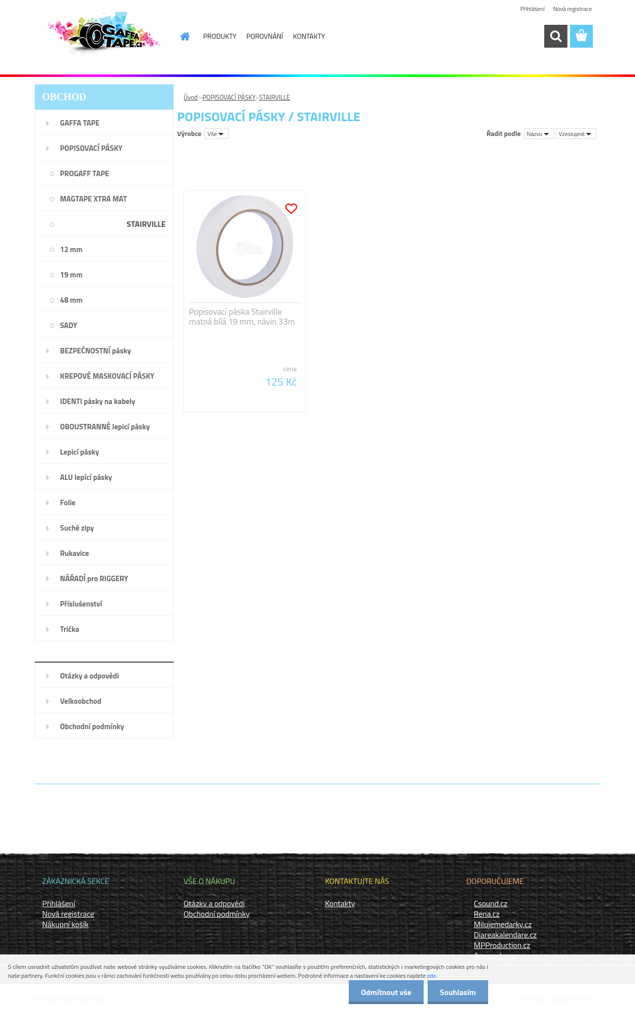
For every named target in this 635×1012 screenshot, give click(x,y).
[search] (555, 36)
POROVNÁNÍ (265, 36)
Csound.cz (491, 903)
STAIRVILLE (274, 97)
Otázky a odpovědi (214, 903)
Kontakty (340, 903)
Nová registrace (572, 8)
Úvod (190, 97)
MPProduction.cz (502, 945)
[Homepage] (179, 36)
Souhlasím (458, 992)
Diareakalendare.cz (505, 935)
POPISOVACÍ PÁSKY (228, 97)
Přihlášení (532, 8)
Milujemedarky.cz (503, 924)
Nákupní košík (65, 924)
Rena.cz (487, 914)
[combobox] (539, 133)
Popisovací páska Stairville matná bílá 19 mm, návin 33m (242, 317)
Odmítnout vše (386, 992)
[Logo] (103, 37)
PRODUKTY (220, 36)
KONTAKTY (309, 36)
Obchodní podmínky (217, 914)
